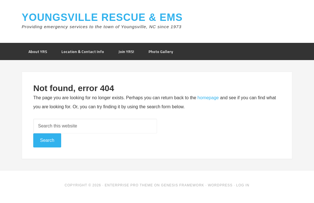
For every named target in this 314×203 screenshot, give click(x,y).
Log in (242, 185)
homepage (208, 97)
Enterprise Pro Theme (129, 185)
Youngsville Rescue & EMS (102, 17)
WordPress (220, 185)
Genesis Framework (182, 185)
